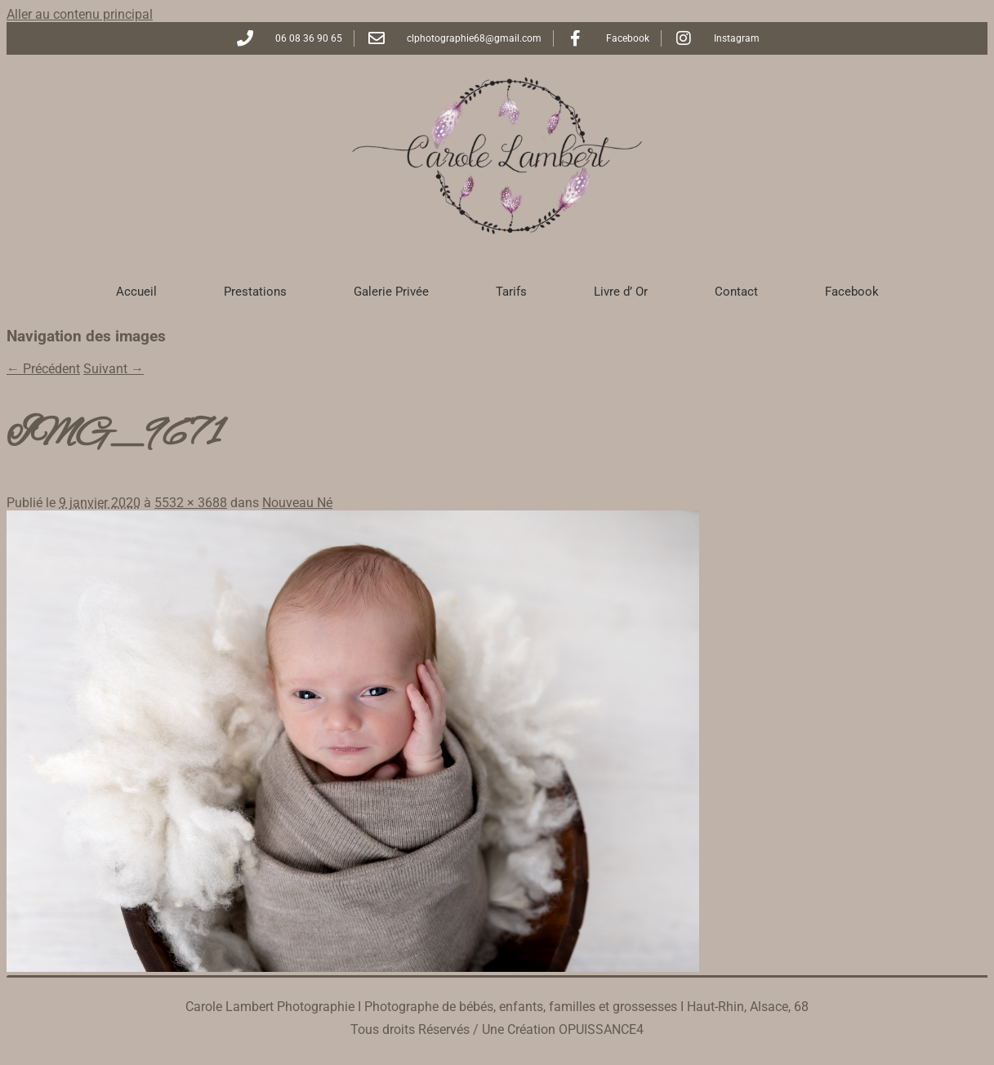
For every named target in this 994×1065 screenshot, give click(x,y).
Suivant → (113, 369)
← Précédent (43, 369)
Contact (736, 291)
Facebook (852, 291)
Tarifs (511, 291)
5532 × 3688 (190, 502)
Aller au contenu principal (80, 14)
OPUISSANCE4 (601, 1029)
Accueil (136, 291)
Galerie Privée (391, 291)
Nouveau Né (297, 502)
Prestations (255, 291)
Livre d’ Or (621, 291)
